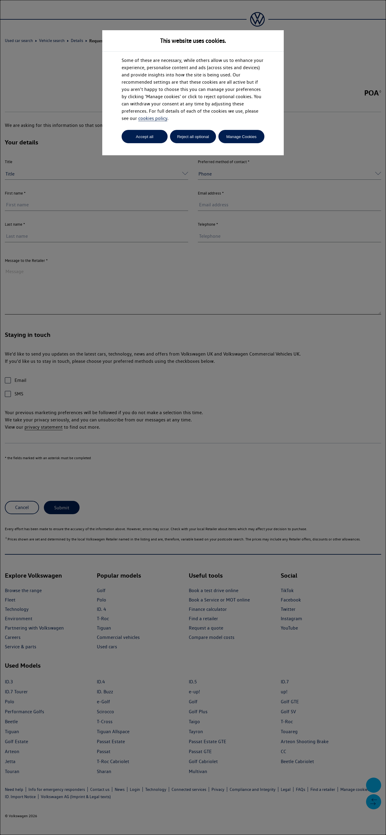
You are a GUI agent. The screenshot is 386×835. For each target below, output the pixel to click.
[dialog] (193, 417)
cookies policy (152, 118)
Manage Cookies (241, 136)
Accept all (144, 136)
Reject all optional (193, 136)
